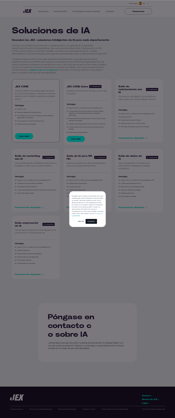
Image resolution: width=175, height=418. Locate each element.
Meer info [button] (81, 221)
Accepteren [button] (91, 221)
